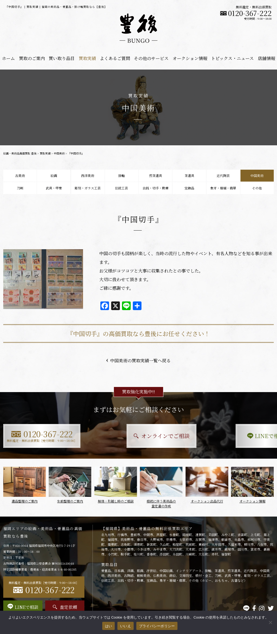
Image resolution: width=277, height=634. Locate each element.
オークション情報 (190, 58)
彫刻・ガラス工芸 (88, 188)
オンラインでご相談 (139, 436)
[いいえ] (270, 622)
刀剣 (20, 188)
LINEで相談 (232, 436)
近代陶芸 (223, 175)
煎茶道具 (155, 175)
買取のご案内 (32, 58)
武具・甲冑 (54, 188)
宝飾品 (189, 188)
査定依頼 (65, 607)
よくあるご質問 (115, 58)
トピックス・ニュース (232, 58)
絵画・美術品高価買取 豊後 (20, 153)
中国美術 (59, 153)
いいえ (125, 626)
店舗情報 (266, 58)
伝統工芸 (121, 188)
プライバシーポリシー (157, 626)
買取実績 (87, 58)
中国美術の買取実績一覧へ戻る (138, 360)
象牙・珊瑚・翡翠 (223, 188)
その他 (257, 188)
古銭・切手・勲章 (156, 188)
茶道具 (189, 175)
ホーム (8, 58)
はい (108, 626)
